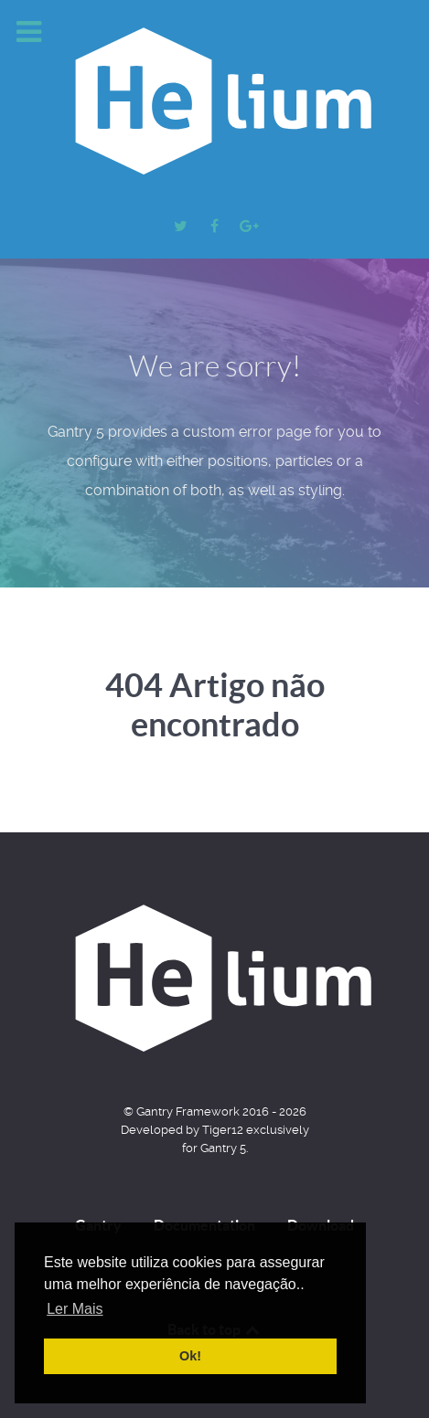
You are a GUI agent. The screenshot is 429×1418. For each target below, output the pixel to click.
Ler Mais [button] (74, 1309)
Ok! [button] (190, 1356)
